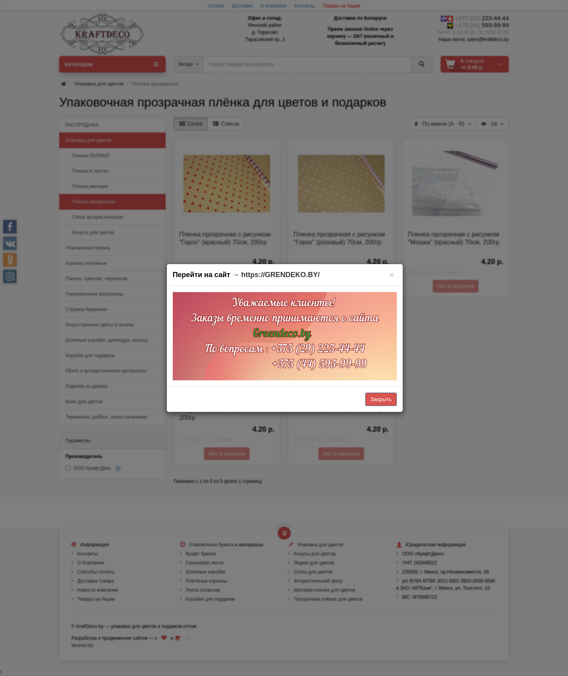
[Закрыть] (392, 275)
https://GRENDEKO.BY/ (280, 275)
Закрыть (381, 399)
